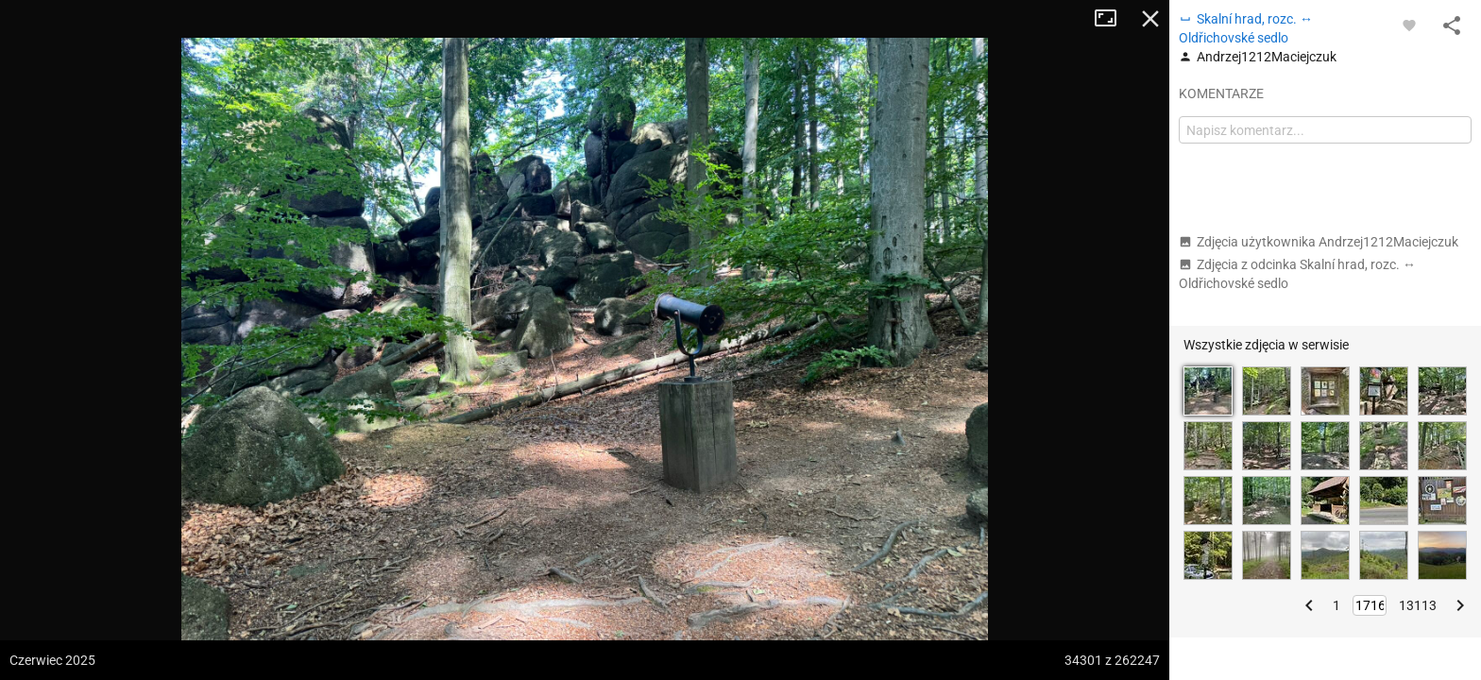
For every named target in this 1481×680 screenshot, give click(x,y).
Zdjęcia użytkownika (1318, 241)
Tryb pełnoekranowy (1113, 19)
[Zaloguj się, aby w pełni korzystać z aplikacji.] (1409, 24)
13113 (1418, 605)
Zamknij (1150, 19)
